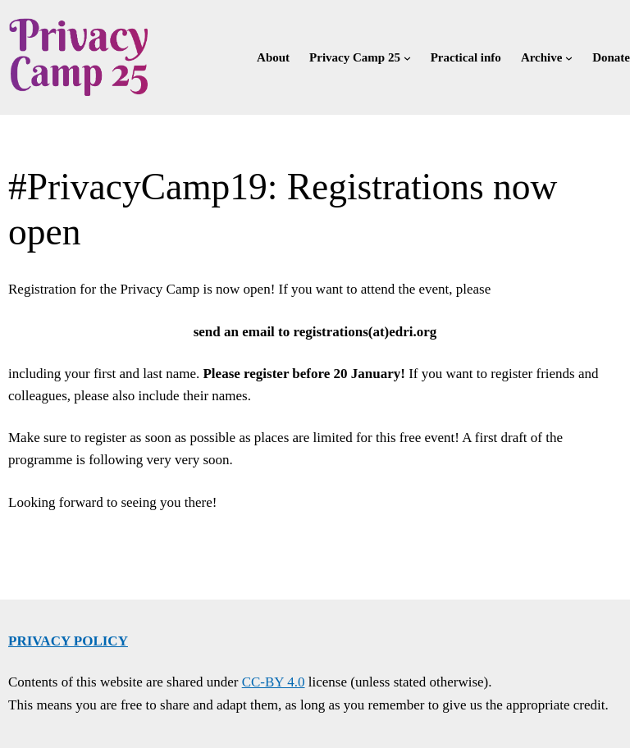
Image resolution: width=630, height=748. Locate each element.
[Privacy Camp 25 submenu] (407, 57)
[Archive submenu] (569, 57)
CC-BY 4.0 (273, 682)
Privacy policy (68, 641)
